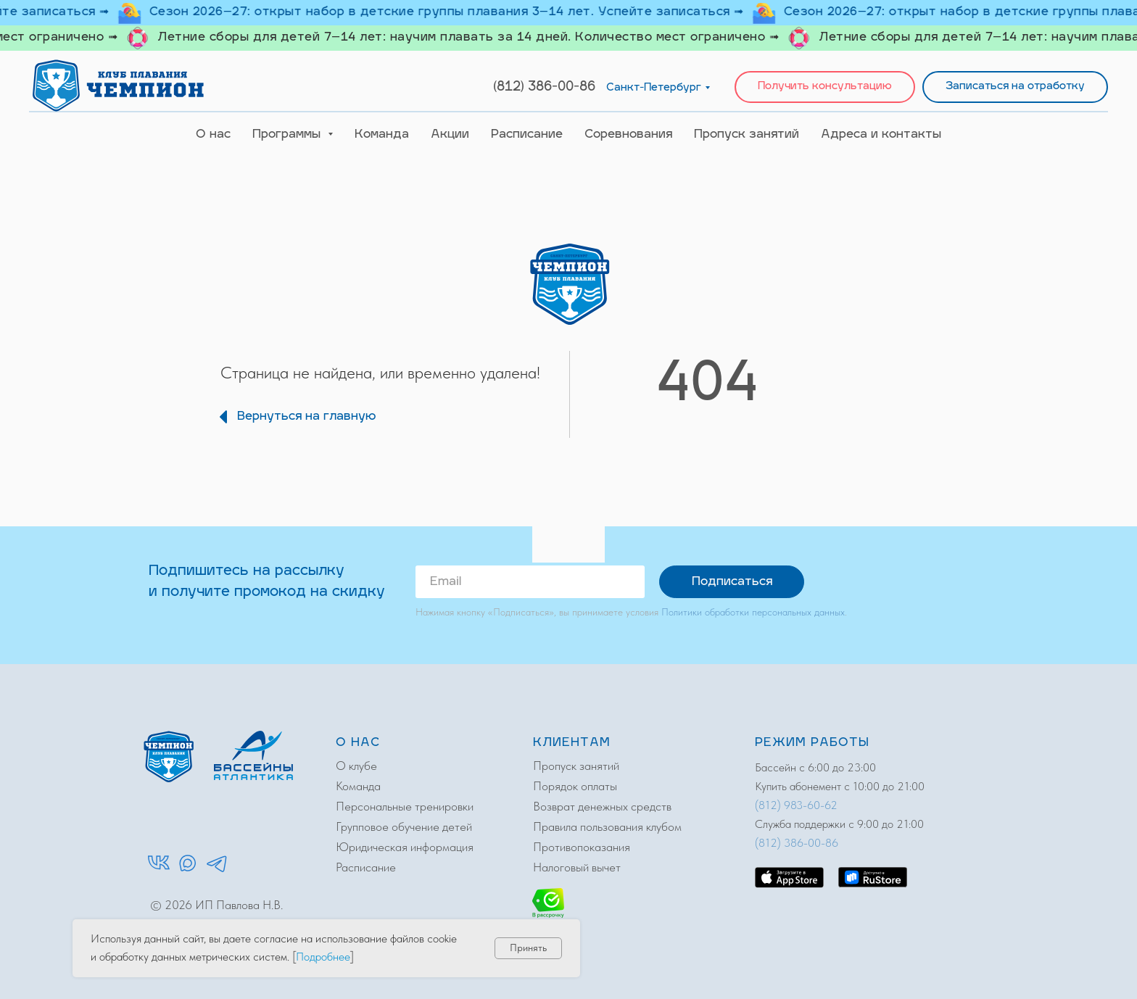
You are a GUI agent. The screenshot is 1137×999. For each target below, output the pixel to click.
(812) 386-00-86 (544, 87)
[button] (825, 87)
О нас (213, 135)
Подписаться (732, 582)
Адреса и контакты (881, 135)
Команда (382, 135)
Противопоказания (581, 847)
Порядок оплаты (575, 786)
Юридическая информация (405, 847)
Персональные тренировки (405, 806)
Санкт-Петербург (653, 88)
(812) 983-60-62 (796, 805)
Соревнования (628, 135)
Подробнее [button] (323, 956)
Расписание (527, 135)
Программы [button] (288, 135)
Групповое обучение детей (404, 826)
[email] (530, 581)
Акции (450, 135)
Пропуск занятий (746, 135)
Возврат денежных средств (602, 806)
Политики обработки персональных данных (753, 612)
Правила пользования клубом (607, 826)
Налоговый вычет (577, 867)
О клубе (356, 765)
